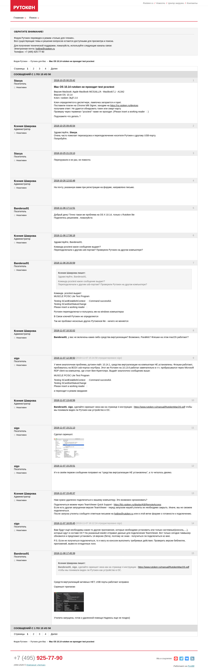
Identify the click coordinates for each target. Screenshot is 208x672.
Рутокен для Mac (38, 61)
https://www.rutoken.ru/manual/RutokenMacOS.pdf (159, 407)
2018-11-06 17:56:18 (64, 235)
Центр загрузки (176, 3)
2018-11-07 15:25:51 (64, 465)
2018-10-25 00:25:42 (64, 80)
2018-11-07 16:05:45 (64, 523)
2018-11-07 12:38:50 (64, 358)
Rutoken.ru (148, 3)
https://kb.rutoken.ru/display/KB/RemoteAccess (137, 504)
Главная (19, 17)
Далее (54, 68)
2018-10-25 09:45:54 (64, 125)
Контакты (192, 3)
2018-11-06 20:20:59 (64, 263)
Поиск (33, 17)
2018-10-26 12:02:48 (64, 180)
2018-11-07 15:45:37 (64, 493)
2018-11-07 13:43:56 (64, 400)
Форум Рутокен (20, 61)
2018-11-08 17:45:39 (64, 553)
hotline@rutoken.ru (123, 513)
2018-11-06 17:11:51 (64, 208)
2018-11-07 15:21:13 (64, 427)
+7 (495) (38, 658)
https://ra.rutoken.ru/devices (124, 105)
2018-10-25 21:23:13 (64, 153)
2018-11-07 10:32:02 (64, 330)
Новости (160, 3)
